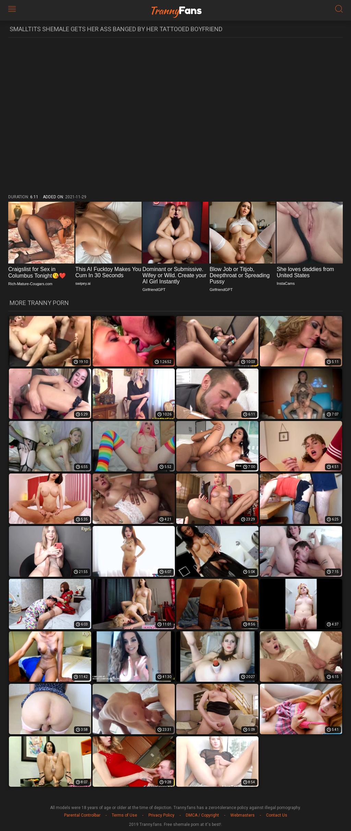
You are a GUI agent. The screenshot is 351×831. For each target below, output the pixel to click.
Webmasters (242, 815)
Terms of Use (124, 815)
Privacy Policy (161, 815)
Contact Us (276, 815)
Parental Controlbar (82, 815)
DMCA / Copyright (202, 815)
